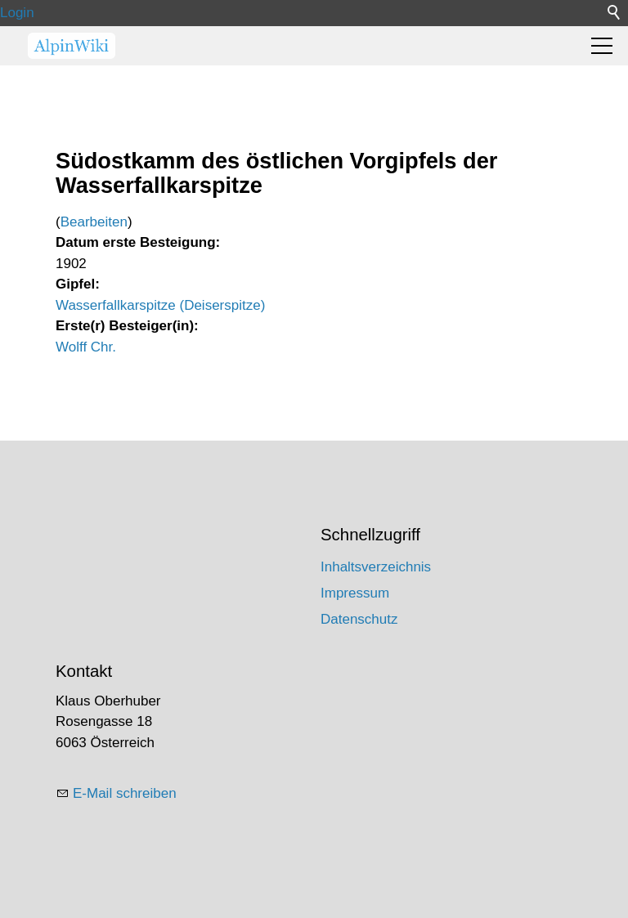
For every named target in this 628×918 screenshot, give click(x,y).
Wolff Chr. (86, 347)
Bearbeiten (94, 222)
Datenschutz (359, 619)
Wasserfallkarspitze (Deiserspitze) (160, 305)
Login (17, 12)
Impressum (355, 593)
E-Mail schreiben (125, 793)
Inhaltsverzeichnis (376, 567)
